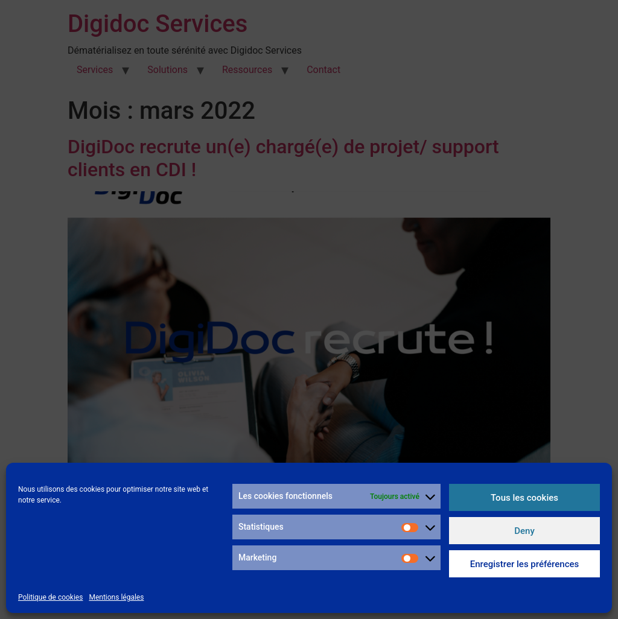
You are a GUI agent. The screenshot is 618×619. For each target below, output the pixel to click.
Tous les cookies (524, 497)
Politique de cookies (50, 597)
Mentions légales (116, 597)
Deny (524, 530)
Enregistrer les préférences (524, 564)
